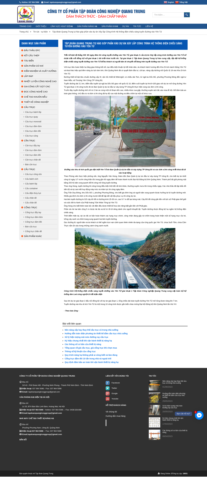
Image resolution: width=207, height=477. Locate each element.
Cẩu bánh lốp (30, 184)
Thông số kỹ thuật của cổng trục (80, 352)
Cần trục (28, 141)
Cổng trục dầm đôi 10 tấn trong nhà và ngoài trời (88, 359)
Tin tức (155, 27)
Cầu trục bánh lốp (32, 112)
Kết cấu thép (30, 56)
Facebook (116, 383)
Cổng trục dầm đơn (33, 217)
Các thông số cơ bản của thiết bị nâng (83, 345)
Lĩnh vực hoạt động (69, 27)
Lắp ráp (27, 76)
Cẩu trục (28, 169)
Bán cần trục (30, 165)
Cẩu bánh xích (30, 179)
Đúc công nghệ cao (34, 92)
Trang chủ (27, 27)
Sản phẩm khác (121, 27)
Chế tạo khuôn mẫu (34, 97)
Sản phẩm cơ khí (32, 66)
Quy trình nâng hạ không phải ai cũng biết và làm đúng (91, 355)
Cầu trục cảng (30, 136)
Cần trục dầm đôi (32, 155)
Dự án (140, 27)
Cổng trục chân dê (32, 232)
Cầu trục (28, 107)
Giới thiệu (45, 27)
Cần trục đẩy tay (31, 146)
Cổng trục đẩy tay (32, 213)
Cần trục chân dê (32, 160)
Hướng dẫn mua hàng (115, 416)
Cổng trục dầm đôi (32, 222)
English (169, 2)
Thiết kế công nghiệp (35, 102)
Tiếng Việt (181, 2)
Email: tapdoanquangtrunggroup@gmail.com (61, 2)
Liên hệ (170, 27)
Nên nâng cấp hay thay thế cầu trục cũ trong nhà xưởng (91, 330)
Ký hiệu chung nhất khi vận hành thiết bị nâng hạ (88, 341)
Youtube (115, 399)
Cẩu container (30, 189)
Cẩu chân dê (30, 198)
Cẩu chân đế (30, 203)
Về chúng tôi (111, 412)
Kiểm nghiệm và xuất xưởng (38, 71)
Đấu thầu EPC (30, 51)
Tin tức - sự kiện (40, 32)
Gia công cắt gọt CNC (35, 87)
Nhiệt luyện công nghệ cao (38, 82)
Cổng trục (29, 208)
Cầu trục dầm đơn (32, 127)
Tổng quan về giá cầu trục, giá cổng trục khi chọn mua (91, 348)
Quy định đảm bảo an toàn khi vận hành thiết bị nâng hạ (91, 362)
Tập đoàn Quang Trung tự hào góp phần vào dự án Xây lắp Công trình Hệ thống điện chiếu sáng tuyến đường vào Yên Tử (107, 32)
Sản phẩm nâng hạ (96, 27)
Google (115, 394)
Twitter (114, 388)
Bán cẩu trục (30, 227)
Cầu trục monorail (32, 122)
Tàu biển (27, 61)
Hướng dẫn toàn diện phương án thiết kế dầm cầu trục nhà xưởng (96, 334)
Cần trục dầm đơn (32, 151)
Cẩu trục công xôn (32, 174)
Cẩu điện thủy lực (32, 193)
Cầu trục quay (30, 117)
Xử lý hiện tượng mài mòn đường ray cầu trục (86, 337)
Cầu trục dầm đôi (32, 131)
